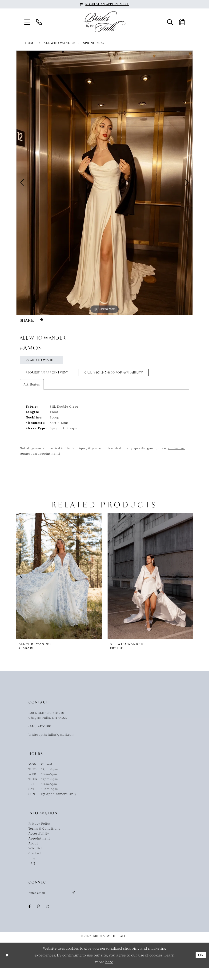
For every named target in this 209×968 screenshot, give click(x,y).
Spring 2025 (93, 43)
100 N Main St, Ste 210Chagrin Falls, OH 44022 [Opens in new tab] (48, 715)
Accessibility (38, 834)
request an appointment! (40, 454)
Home (30, 43)
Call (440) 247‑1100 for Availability (115, 373)
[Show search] (170, 22)
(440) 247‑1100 (39, 726)
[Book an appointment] (104, 4)
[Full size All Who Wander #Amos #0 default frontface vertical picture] (104, 183)
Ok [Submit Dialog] (201, 955)
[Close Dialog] (7, 955)
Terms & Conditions (44, 829)
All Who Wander (59, 43)
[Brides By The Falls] (104, 21)
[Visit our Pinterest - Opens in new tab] (38, 907)
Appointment (39, 839)
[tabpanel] (104, 183)
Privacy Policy (39, 824)
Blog (32, 858)
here (109, 962)
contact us (176, 448)
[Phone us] (39, 22)
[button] (27, 22)
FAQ (31, 863)
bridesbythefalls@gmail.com (51, 735)
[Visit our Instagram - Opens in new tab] (47, 907)
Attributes (32, 385)
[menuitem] (27, 22)
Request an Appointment (47, 373)
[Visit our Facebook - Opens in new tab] (29, 907)
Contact (34, 854)
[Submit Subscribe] (73, 893)
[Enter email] (52, 893)
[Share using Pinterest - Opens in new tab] (41, 320)
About (33, 844)
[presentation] (59, 577)
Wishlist (35, 849)
